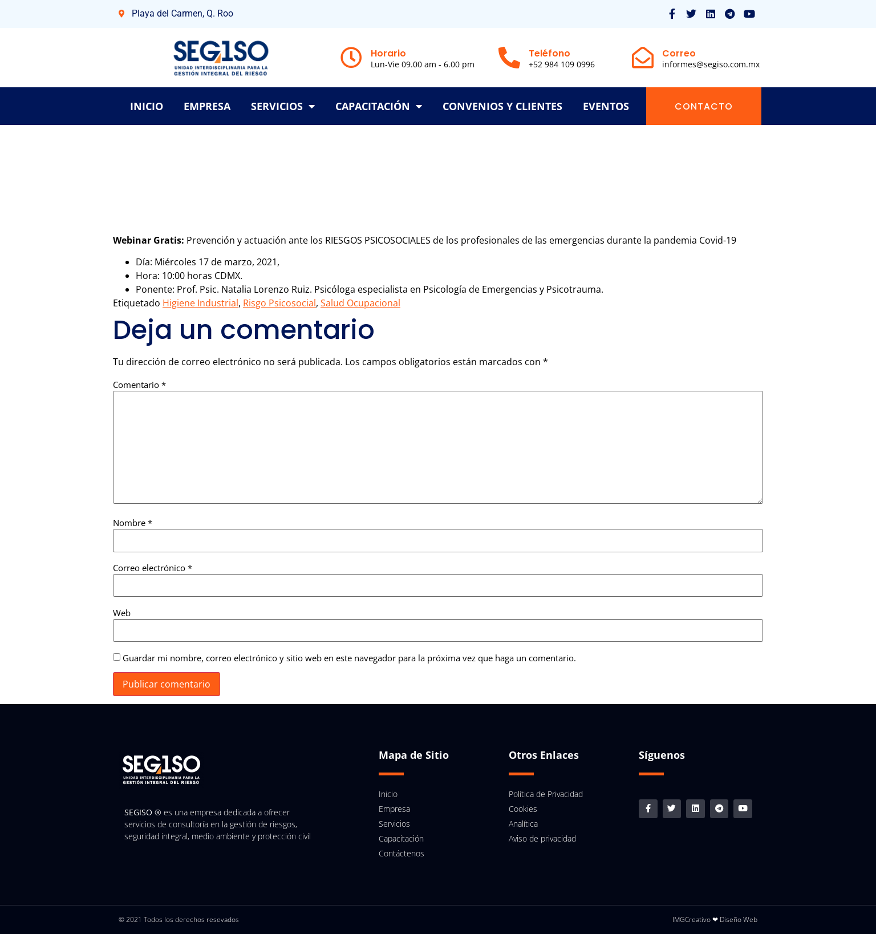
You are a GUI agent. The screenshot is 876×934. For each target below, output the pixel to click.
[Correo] (643, 57)
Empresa (207, 106)
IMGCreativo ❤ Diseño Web (714, 919)
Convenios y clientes (502, 106)
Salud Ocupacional (360, 303)
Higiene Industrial (200, 303)
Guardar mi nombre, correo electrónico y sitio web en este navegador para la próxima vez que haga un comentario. (349, 658)
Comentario (139, 385)
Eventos (606, 106)
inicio (146, 106)
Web (122, 613)
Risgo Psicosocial (279, 303)
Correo (679, 53)
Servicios (283, 106)
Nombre (132, 523)
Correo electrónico (152, 568)
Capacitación (378, 106)
